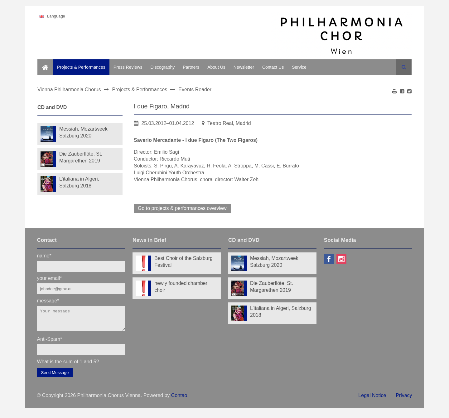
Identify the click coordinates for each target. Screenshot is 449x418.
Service (299, 67)
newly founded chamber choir (180, 287)
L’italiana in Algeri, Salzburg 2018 (79, 182)
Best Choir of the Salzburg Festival (183, 262)
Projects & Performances (81, 67)
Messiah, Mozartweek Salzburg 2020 (83, 132)
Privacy (404, 399)
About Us (216, 67)
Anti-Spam (49, 343)
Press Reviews (127, 67)
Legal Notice (372, 399)
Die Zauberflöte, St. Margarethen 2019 (80, 157)
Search (404, 67)
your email (49, 278)
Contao (179, 399)
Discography (162, 67)
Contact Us (273, 67)
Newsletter (244, 67)
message (48, 300)
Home (43, 62)
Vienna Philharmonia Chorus (69, 89)
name (44, 255)
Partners (191, 67)
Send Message (55, 376)
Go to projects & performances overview (182, 208)
